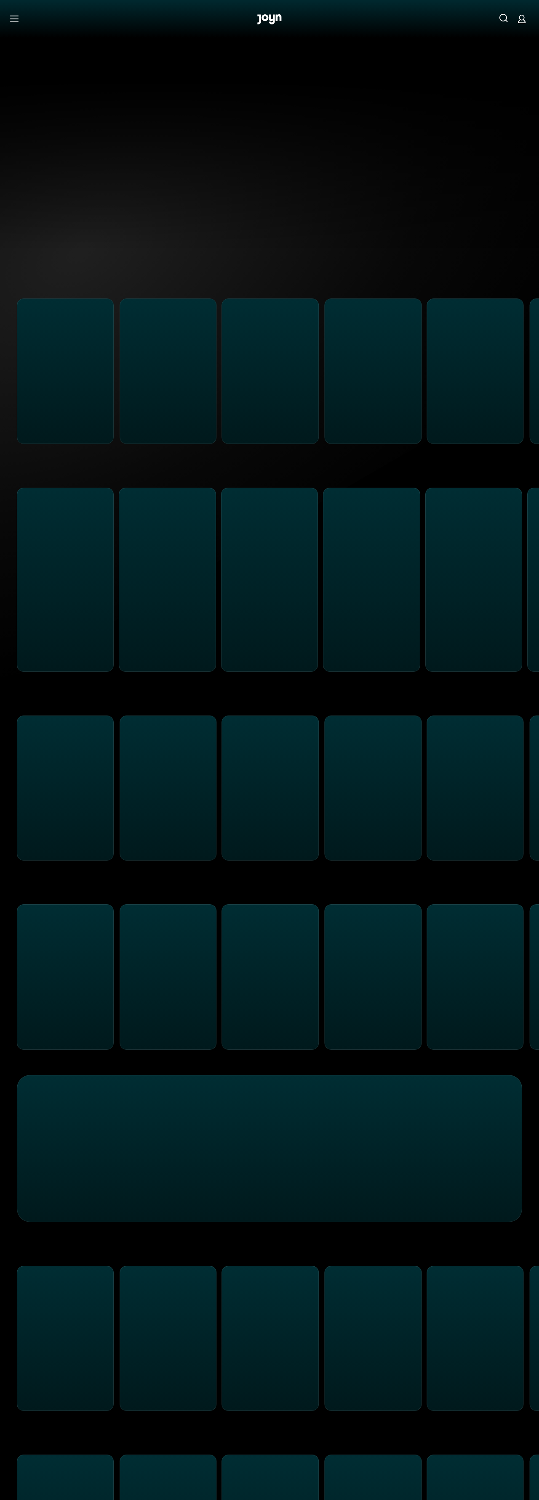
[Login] (522, 18)
